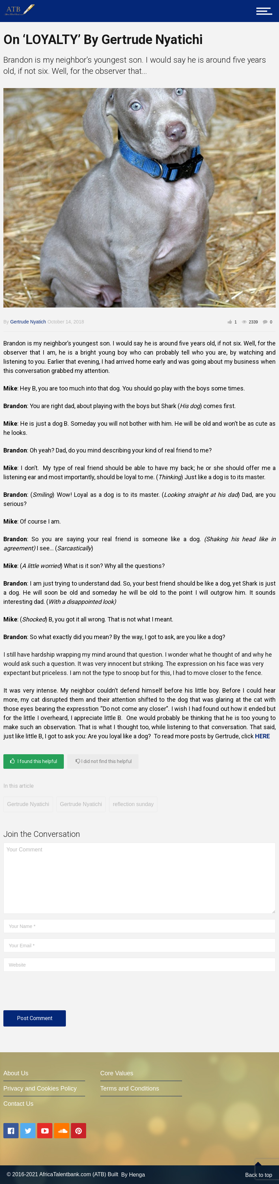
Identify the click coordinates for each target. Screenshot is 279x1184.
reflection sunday (133, 804)
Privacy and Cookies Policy (40, 1088)
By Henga (133, 1175)
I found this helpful (33, 761)
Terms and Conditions (129, 1088)
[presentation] (54, 993)
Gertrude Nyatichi (28, 804)
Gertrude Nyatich (28, 321)
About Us (15, 1073)
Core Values (116, 1073)
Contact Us (18, 1103)
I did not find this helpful (104, 761)
